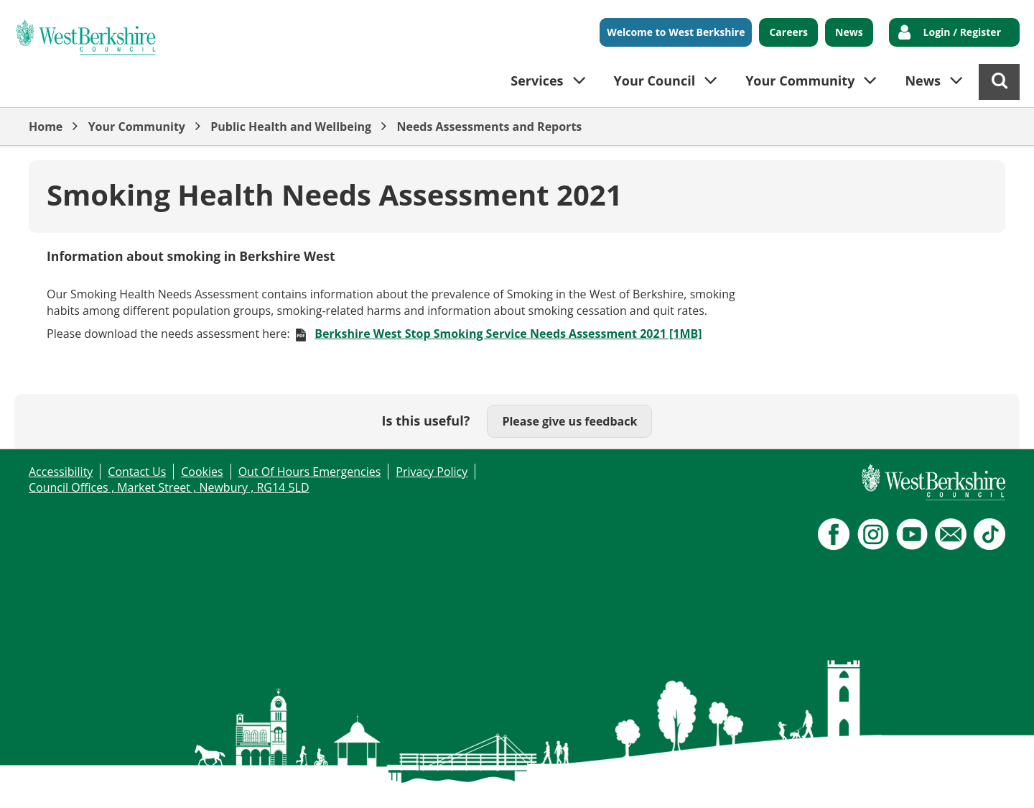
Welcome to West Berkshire (676, 32)
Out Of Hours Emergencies (309, 471)
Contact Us (137, 471)
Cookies (202, 471)
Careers (788, 32)
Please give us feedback (569, 421)
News (849, 32)
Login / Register (962, 32)
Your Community (136, 126)
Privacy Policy (431, 471)
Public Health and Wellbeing (290, 126)
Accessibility (61, 471)
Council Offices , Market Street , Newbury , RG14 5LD (169, 487)
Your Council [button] (655, 80)
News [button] (923, 80)
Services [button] (537, 80)
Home (45, 126)
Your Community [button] (799, 80)
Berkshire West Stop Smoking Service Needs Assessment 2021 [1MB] (508, 333)
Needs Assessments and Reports (489, 126)
